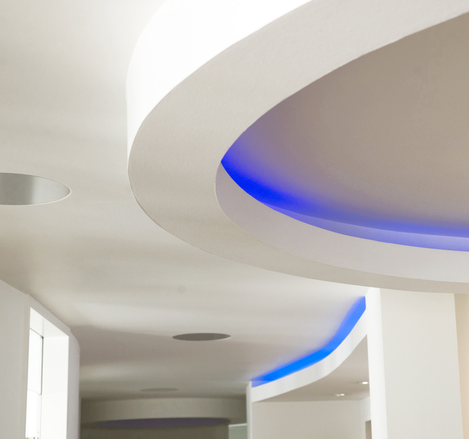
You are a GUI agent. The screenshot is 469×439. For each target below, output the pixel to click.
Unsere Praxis (103, 155)
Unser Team (149, 155)
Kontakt (205, 427)
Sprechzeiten (150, 427)
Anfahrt (242, 155)
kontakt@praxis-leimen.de (74, 393)
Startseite (119, 427)
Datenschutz (285, 155)
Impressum (267, 427)
